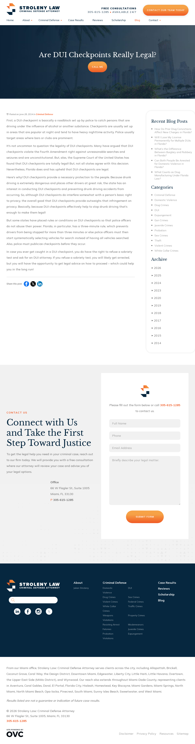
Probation (160, 230)
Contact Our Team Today (166, 9)
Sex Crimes (161, 235)
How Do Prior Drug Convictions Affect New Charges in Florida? (173, 130)
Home (10, 20)
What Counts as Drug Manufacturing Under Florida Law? (171, 175)
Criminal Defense (49, 20)
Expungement (162, 215)
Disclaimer (126, 734)
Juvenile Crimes (163, 225)
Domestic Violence (165, 200)
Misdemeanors (136, 624)
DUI (156, 210)
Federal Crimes (136, 601)
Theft (157, 240)
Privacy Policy (146, 734)
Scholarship (119, 20)
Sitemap (182, 734)
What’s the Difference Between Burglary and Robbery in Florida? (173, 152)
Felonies (107, 629)
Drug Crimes (161, 205)
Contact (153, 20)
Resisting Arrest (111, 624)
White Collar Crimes (166, 250)
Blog (137, 20)
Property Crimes (136, 615)
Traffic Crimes (135, 606)
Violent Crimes (163, 245)
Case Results (76, 20)
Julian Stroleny (81, 588)
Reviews (97, 20)
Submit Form (145, 516)
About (26, 20)
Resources (167, 734)
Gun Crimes (161, 220)
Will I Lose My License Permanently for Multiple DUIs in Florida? (172, 140)
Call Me (97, 66)
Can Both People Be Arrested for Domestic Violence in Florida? (172, 164)
